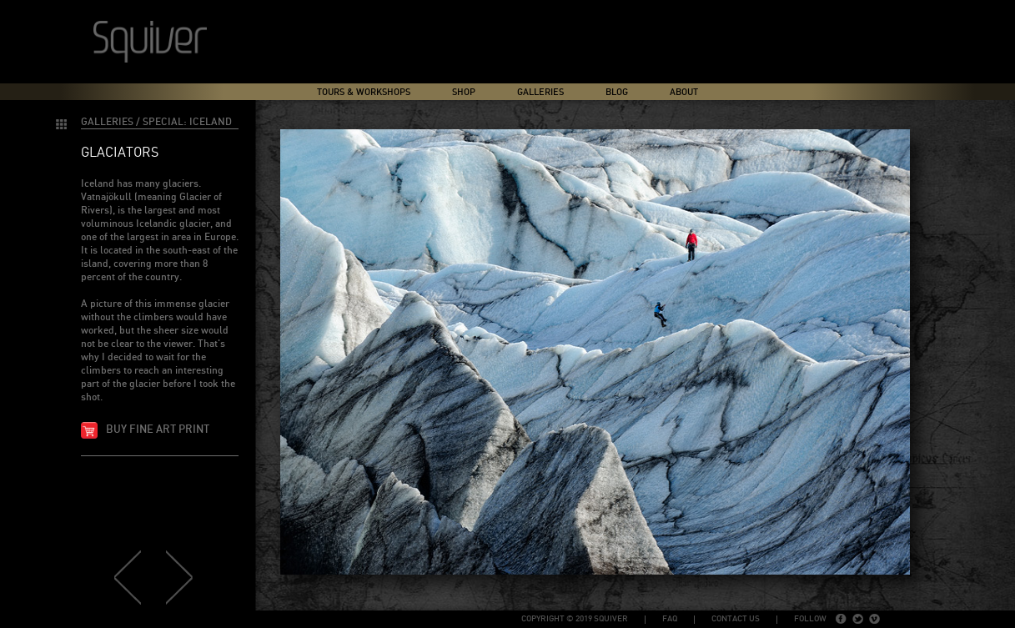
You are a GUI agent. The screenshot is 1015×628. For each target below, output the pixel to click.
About (684, 92)
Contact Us (735, 619)
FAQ (669, 619)
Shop (463, 92)
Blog (616, 92)
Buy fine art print (157, 430)
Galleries (540, 92)
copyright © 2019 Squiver (574, 619)
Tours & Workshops (363, 92)
